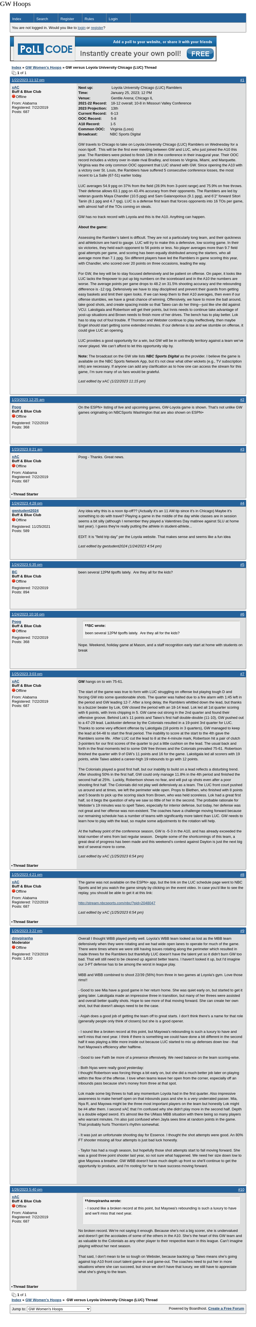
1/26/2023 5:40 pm (27, 1189)
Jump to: (51, 1309)
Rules (89, 19)
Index (16, 19)
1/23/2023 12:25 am (28, 399)
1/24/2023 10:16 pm (28, 614)
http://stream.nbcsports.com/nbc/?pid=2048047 (116, 903)
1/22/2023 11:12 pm (28, 80)
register (97, 28)
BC (14, 572)
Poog (16, 407)
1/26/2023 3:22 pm (27, 931)
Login (113, 19)
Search (42, 19)
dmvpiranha (22, 938)
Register (67, 19)
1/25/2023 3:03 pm (27, 674)
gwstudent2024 (25, 510)
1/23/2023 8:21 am (27, 449)
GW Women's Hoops (43, 67)
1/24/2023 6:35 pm (27, 564)
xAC (15, 87)
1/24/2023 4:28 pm (27, 503)
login (81, 28)
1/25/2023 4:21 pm (27, 874)
